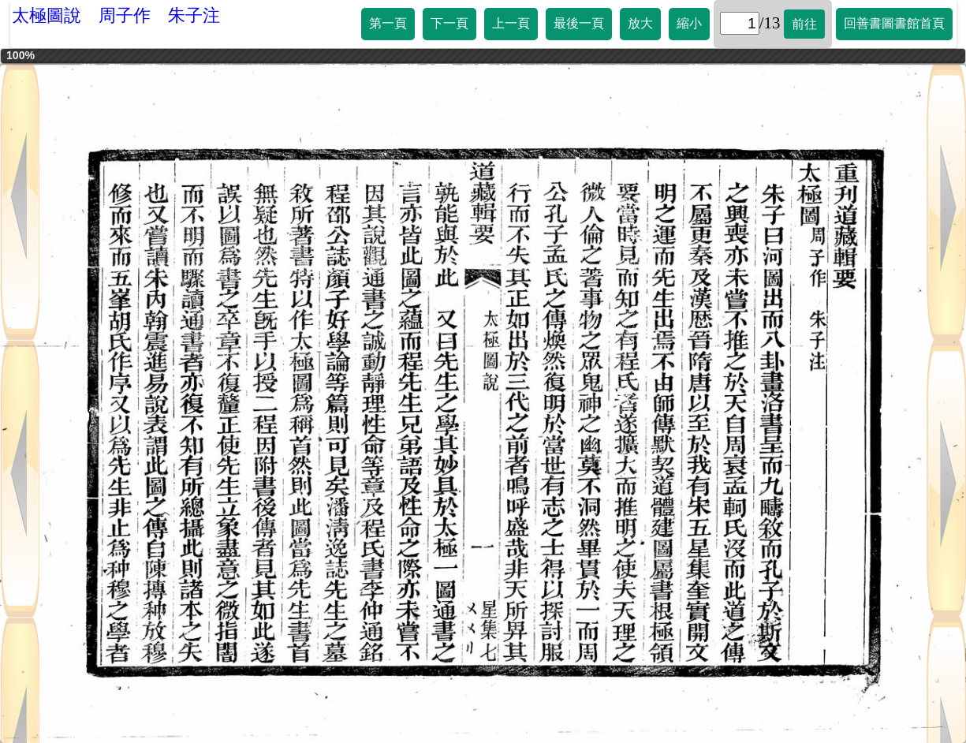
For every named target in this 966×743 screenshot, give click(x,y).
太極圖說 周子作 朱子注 (116, 15)
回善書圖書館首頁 (894, 23)
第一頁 (388, 23)
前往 (804, 24)
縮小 (689, 23)
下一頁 (449, 23)
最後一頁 (579, 23)
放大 (640, 23)
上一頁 (511, 23)
